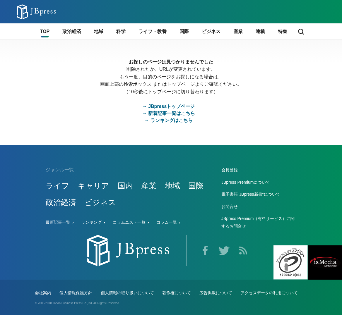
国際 (196, 185)
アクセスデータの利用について (269, 292)
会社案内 (43, 292)
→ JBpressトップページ (168, 106)
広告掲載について (215, 292)
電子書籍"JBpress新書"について (250, 194)
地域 (172, 185)
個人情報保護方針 (75, 292)
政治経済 (61, 202)
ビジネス (100, 202)
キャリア (93, 185)
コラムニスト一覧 (129, 222)
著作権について (176, 292)
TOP (45, 31)
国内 (125, 185)
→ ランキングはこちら (168, 120)
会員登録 (229, 170)
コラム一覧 (166, 222)
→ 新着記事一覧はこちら (168, 113)
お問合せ (229, 206)
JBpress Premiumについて (245, 182)
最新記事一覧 (58, 222)
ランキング (91, 222)
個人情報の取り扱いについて (127, 292)
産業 (148, 185)
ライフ (57, 185)
